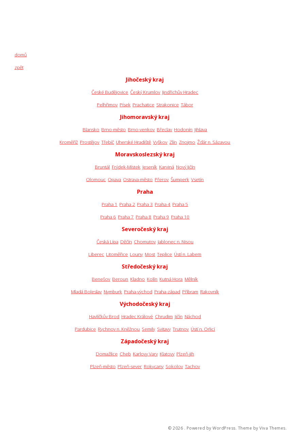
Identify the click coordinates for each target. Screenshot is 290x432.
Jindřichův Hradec (180, 92)
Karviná (166, 167)
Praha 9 (161, 217)
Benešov (101, 279)
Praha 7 (126, 217)
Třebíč (107, 142)
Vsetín (197, 179)
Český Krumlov (145, 92)
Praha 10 (180, 217)
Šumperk (180, 179)
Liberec (96, 254)
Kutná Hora (171, 279)
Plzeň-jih (185, 354)
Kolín (152, 279)
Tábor (187, 105)
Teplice (164, 254)
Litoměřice (117, 254)
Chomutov (145, 242)
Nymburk (113, 292)
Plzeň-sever (130, 366)
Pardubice (85, 329)
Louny (136, 254)
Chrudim (164, 316)
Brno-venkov (141, 129)
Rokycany (154, 366)
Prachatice (143, 105)
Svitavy (164, 329)
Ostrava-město (138, 179)
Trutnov (181, 329)
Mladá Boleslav (86, 292)
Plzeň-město (103, 366)
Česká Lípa (107, 242)
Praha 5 (180, 204)
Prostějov (89, 142)
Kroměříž (68, 142)
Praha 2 (127, 204)
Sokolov (174, 366)
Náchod (193, 316)
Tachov (192, 366)
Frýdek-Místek (126, 167)
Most (150, 254)
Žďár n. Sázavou (213, 142)
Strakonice (167, 105)
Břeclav (164, 129)
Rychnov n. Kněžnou (119, 329)
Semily (148, 329)
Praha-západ (167, 292)
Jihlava (200, 129)
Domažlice (107, 354)
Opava (114, 179)
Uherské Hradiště (133, 142)
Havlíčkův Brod (104, 316)
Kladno (137, 279)
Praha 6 (108, 217)
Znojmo (187, 142)
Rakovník (209, 292)
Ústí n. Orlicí (203, 329)
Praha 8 (143, 217)
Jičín (179, 316)
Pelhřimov (107, 105)
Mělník (191, 279)
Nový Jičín (185, 167)
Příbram (190, 292)
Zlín (173, 142)
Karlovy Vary (145, 354)
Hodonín (183, 129)
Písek (125, 105)
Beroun (120, 279)
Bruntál (102, 167)
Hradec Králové (137, 316)
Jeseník (149, 167)
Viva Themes (272, 428)
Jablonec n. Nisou (175, 242)
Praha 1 (109, 204)
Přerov (162, 179)
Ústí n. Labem (187, 254)
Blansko (91, 129)
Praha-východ (138, 292)
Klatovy (167, 354)
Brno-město (113, 129)
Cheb (125, 354)
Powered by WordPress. (212, 428)
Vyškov (160, 142)
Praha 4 (162, 204)
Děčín (126, 242)
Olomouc (96, 179)
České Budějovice (109, 92)
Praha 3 (145, 204)
